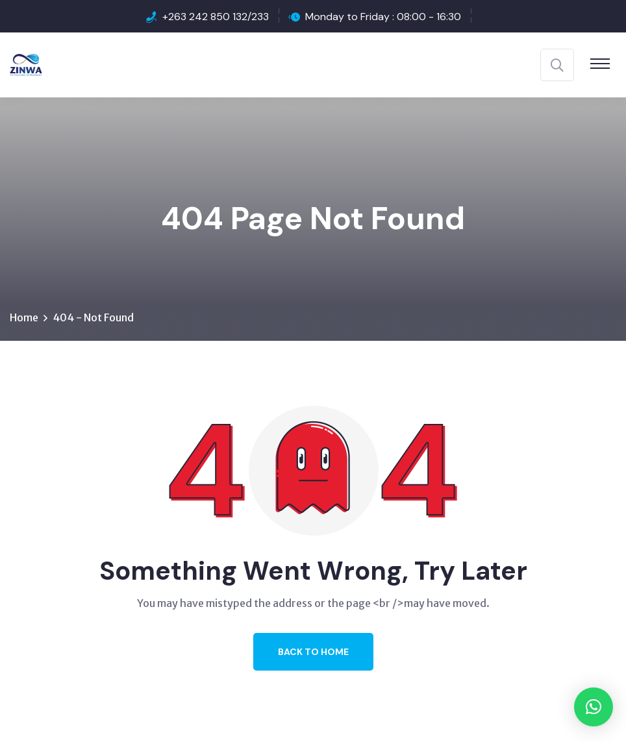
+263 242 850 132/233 (215, 16)
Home (24, 317)
